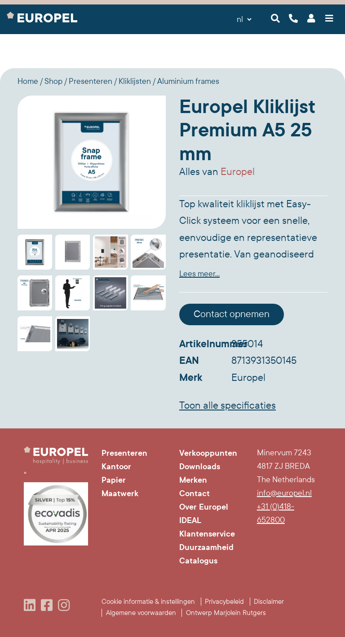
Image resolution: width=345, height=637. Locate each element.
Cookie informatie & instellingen (148, 602)
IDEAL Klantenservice (207, 527)
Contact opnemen (232, 314)
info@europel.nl (284, 493)
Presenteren (124, 453)
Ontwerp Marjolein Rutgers (226, 613)
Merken (193, 480)
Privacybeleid (224, 602)
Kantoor (116, 466)
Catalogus (198, 560)
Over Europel (203, 507)
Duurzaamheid (206, 547)
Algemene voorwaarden (141, 613)
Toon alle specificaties (227, 405)
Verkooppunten (208, 453)
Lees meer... (199, 274)
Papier (114, 480)
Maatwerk (120, 493)
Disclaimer (269, 602)
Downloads (199, 466)
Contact (194, 493)
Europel (238, 172)
